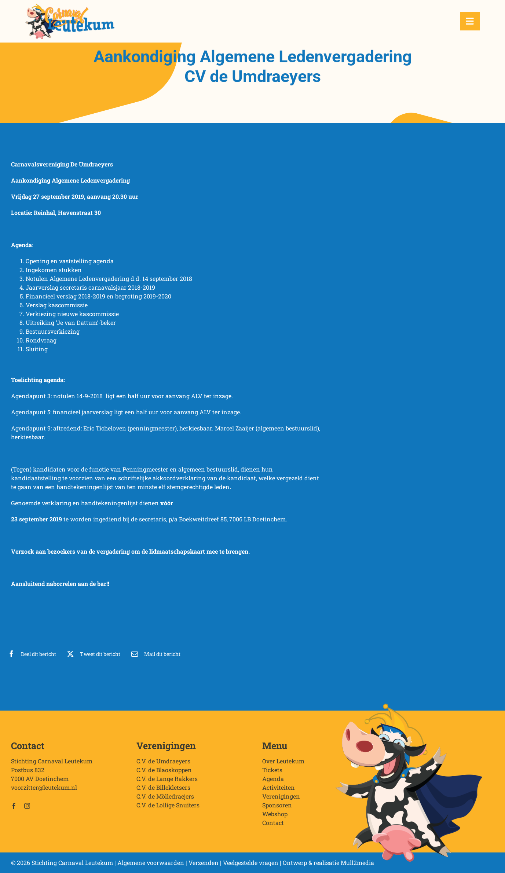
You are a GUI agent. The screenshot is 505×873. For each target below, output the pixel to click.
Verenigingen (281, 798)
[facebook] (14, 808)
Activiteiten (278, 789)
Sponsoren (277, 807)
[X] (91, 655)
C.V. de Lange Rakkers (167, 781)
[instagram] (27, 808)
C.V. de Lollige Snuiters (168, 807)
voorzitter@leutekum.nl (44, 789)
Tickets (272, 772)
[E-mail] (154, 655)
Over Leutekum (283, 763)
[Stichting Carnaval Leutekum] (69, 6)
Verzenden (204, 862)
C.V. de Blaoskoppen (164, 772)
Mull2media (357, 862)
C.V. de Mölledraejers (165, 798)
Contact (273, 825)
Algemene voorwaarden (150, 862)
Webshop (275, 816)
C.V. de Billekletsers (163, 789)
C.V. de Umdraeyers (163, 763)
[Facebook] (30, 655)
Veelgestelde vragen (250, 862)
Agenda (273, 781)
